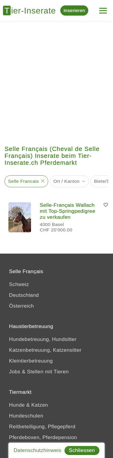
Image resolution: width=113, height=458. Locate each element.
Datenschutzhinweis (37, 450)
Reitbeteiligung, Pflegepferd (42, 426)
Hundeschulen (26, 416)
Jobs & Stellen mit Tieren (39, 372)
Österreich (21, 306)
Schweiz (19, 284)
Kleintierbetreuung (31, 361)
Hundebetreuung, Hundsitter (43, 339)
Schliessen (82, 450)
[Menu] (103, 8)
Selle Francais (23, 181)
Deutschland (24, 295)
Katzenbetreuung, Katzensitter (45, 350)
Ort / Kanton (66, 181)
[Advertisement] (56, 80)
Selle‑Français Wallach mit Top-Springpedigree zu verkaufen (67, 211)
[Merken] (105, 205)
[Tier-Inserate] (31, 10)
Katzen (39, 405)
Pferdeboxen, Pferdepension (43, 437)
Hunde (17, 405)
